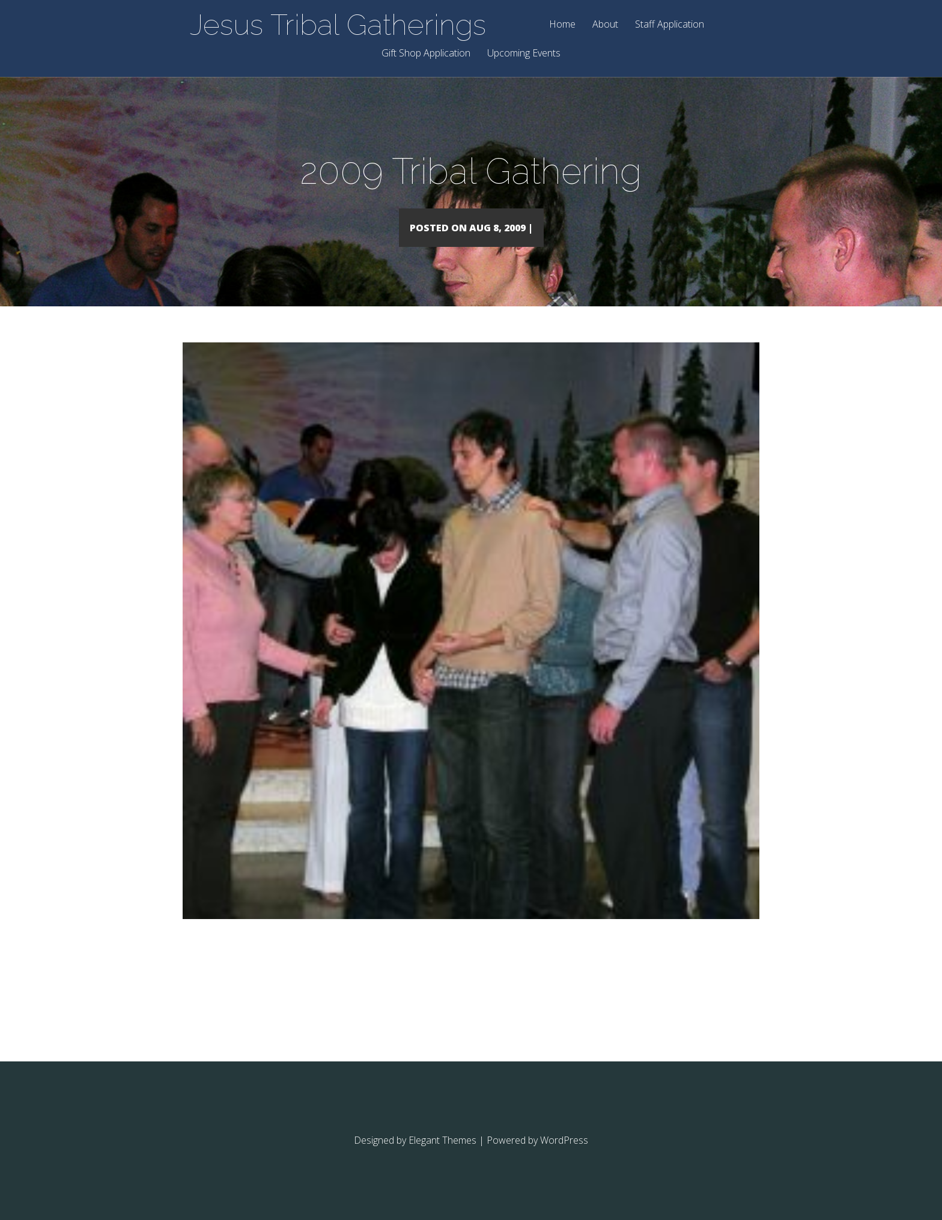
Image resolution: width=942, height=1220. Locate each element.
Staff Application (669, 25)
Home (562, 25)
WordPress (564, 1157)
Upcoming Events (524, 53)
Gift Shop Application (425, 53)
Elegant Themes (442, 1157)
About (605, 25)
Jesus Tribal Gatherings (338, 24)
